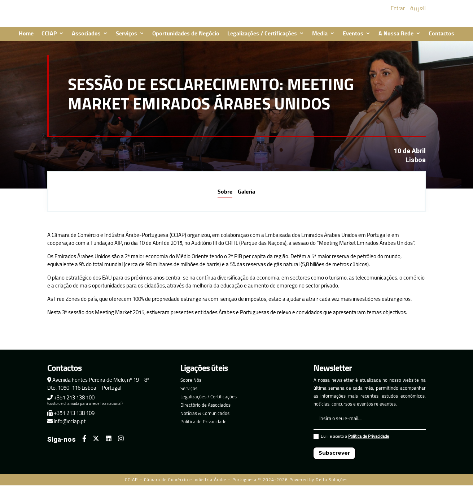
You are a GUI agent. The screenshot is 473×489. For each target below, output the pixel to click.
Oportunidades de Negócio (185, 39)
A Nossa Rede (395, 39)
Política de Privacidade (203, 426)
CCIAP (49, 39)
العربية (418, 10)
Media (320, 39)
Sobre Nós (190, 385)
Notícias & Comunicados (204, 418)
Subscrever (334, 458)
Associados (86, 39)
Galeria (246, 196)
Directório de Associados (205, 410)
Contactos (441, 39)
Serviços (126, 39)
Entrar (398, 10)
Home (26, 39)
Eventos (353, 39)
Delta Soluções (332, 484)
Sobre (225, 196)
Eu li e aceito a (351, 442)
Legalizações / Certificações (262, 39)
